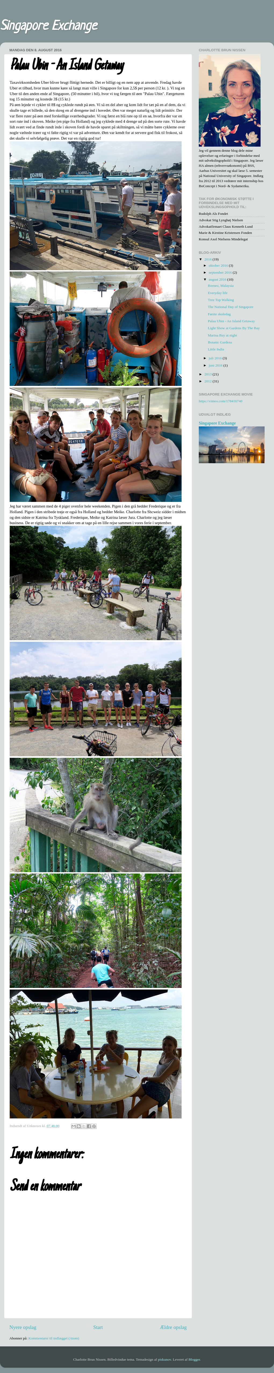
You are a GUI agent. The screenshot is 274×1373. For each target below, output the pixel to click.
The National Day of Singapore (230, 307)
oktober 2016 (219, 265)
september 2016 (221, 272)
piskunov (164, 1359)
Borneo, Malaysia (221, 286)
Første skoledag (219, 314)
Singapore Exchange (48, 27)
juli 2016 (216, 358)
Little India (216, 349)
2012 (208, 381)
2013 (208, 374)
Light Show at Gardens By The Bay (234, 328)
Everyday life (218, 293)
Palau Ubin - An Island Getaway (231, 321)
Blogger (194, 1359)
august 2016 (218, 279)
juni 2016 (216, 365)
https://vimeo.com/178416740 (220, 401)
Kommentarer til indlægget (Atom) (53, 1338)
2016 (208, 259)
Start (98, 1327)
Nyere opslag (22, 1327)
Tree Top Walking (221, 300)
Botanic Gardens (220, 342)
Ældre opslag (173, 1327)
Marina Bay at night (222, 335)
